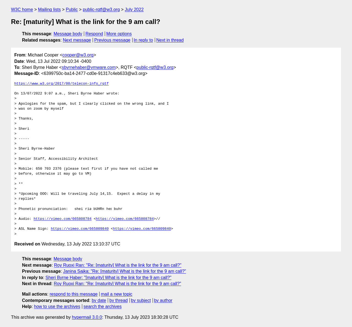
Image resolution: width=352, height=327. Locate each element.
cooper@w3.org (78, 55)
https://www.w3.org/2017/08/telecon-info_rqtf (61, 83)
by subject (141, 300)
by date (99, 300)
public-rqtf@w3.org (101, 9)
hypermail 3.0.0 (87, 317)
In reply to (143, 40)
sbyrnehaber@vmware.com (89, 67)
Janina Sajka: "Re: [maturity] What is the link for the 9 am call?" (124, 271)
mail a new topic (117, 294)
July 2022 (134, 9)
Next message (77, 40)
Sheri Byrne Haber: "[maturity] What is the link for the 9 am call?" (108, 277)
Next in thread (170, 40)
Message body (68, 33)
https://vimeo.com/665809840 (80, 228)
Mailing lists (49, 9)
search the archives (103, 306)
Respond (94, 33)
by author (163, 300)
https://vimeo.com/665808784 (63, 219)
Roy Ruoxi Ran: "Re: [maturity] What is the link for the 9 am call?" (118, 265)
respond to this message (73, 294)
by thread (118, 300)
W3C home (22, 9)
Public (72, 9)
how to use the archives (57, 306)
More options (119, 33)
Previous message (112, 40)
